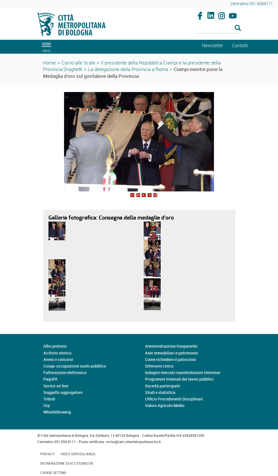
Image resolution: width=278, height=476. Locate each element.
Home (49, 62)
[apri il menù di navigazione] (45, 46)
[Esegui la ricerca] (238, 28)
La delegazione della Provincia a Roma (128, 69)
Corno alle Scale (78, 62)
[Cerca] (219, 28)
